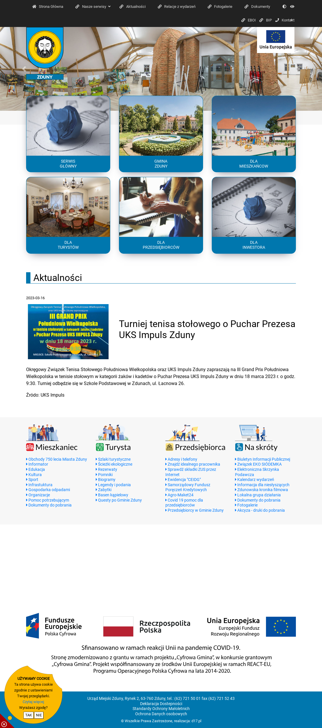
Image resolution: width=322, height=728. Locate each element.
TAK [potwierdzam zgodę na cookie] (28, 715)
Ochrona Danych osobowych (161, 713)
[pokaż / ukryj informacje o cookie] (7, 721)
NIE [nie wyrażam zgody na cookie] (39, 715)
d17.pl (196, 721)
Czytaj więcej (33, 702)
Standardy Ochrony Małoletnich (161, 708)
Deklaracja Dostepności (161, 703)
